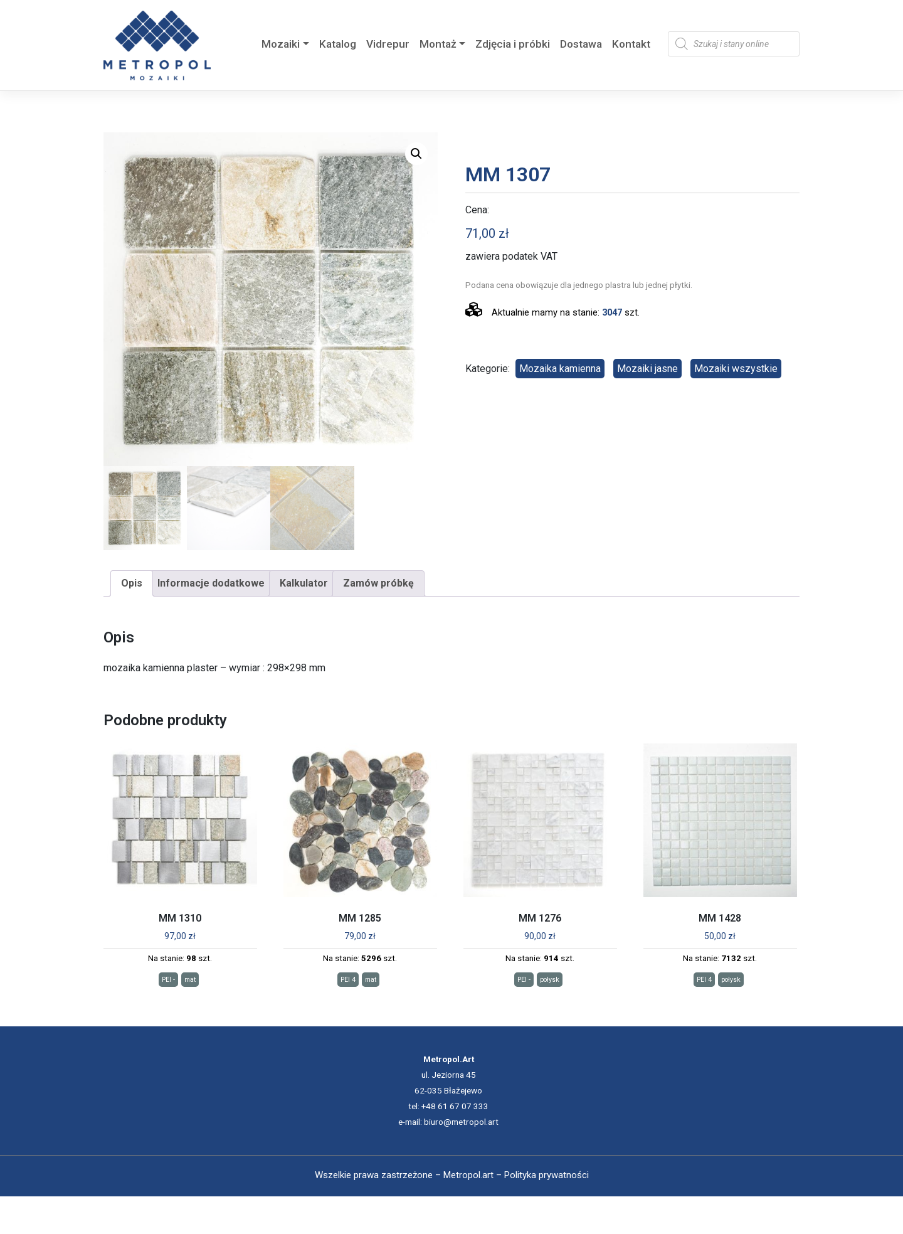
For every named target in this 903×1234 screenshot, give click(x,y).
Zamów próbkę (378, 583)
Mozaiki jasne (647, 369)
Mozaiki (280, 44)
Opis (131, 583)
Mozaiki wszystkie (736, 369)
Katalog (337, 44)
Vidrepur (387, 44)
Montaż (438, 44)
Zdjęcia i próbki (512, 44)
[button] (416, 153)
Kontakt (631, 44)
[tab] (131, 583)
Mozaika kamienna (560, 369)
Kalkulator (304, 583)
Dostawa (581, 44)
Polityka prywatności (546, 1175)
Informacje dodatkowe (211, 583)
